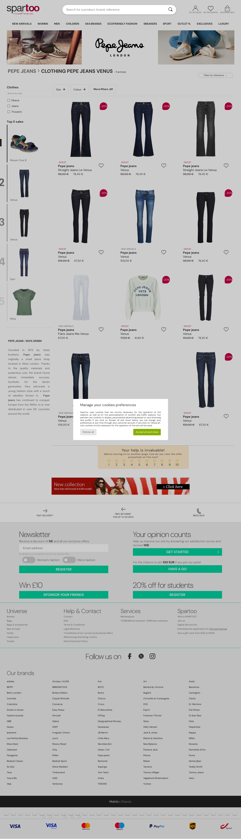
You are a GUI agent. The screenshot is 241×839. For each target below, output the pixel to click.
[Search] (170, 9)
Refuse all (88, 432)
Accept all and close (147, 432)
